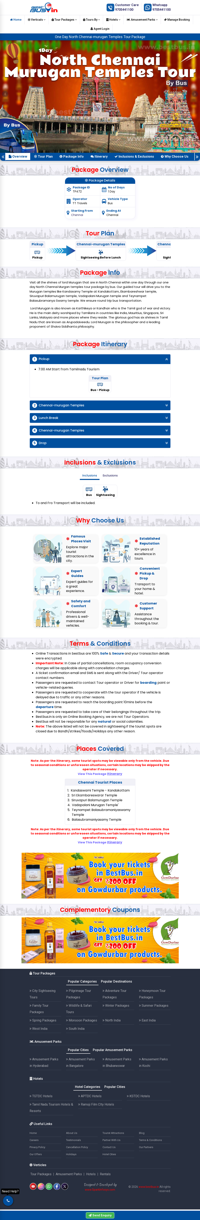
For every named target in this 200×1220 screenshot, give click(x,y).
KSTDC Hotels (138, 1096)
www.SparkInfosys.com (100, 1189)
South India (75, 1029)
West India (38, 1029)
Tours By (91, 19)
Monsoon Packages (81, 1020)
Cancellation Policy (77, 1147)
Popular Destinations (116, 981)
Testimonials (73, 1140)
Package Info (72, 156)
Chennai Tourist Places (100, 782)
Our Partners (146, 1147)
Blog (141, 1133)
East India (147, 1020)
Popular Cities (78, 1050)
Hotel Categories (87, 1087)
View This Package (100, 774)
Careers (34, 1140)
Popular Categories (82, 981)
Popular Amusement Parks (112, 1050)
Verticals (36, 19)
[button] (5, 94)
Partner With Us (111, 1140)
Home (15, 19)
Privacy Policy (37, 1147)
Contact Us (109, 1147)
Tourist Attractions (113, 1133)
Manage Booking (177, 19)
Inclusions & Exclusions (134, 156)
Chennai (77, 215)
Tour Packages (64, 19)
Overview (18, 156)
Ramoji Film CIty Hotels (96, 1104)
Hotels (113, 19)
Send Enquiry (100, 1215)
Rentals (105, 1174)
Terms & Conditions (150, 1140)
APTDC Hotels (90, 1096)
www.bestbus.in (149, 1186)
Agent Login (100, 28)
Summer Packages (153, 1005)
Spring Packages (43, 1020)
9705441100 (124, 10)
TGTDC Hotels (41, 1096)
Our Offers (36, 1154)
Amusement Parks (142, 19)
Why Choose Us (174, 156)
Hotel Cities (109, 1154)
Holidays (71, 1154)
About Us (71, 1133)
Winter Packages (116, 1005)
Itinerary (99, 156)
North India (112, 1020)
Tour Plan (43, 156)
